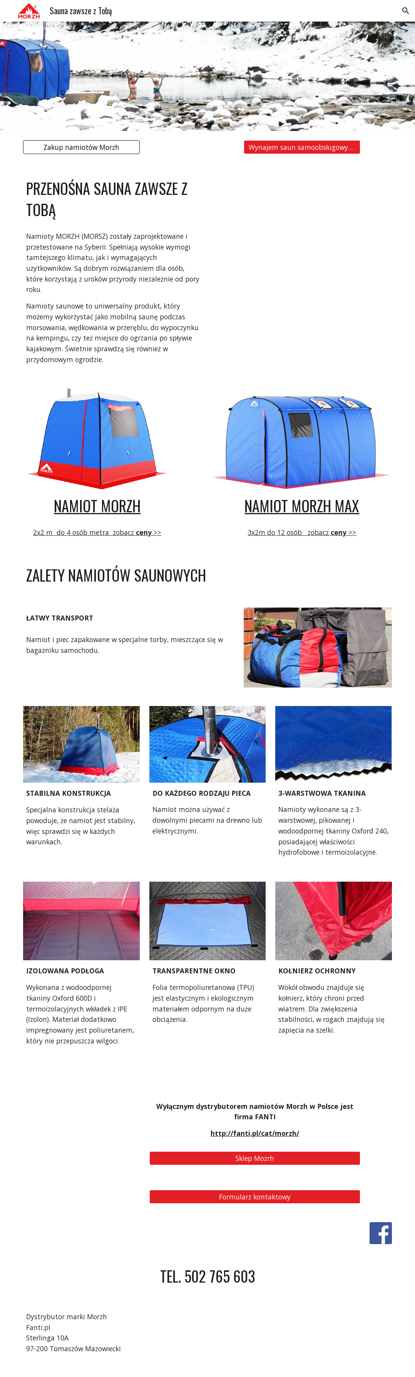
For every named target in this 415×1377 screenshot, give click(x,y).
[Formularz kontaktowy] (255, 1197)
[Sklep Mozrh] (255, 1158)
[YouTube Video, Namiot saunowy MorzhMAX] (302, 223)
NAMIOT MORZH (97, 506)
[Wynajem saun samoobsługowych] (302, 147)
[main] (112, 199)
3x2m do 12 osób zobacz (289, 532)
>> (156, 532)
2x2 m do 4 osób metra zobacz (84, 532)
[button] (406, 11)
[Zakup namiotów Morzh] (81, 147)
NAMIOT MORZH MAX (301, 506)
